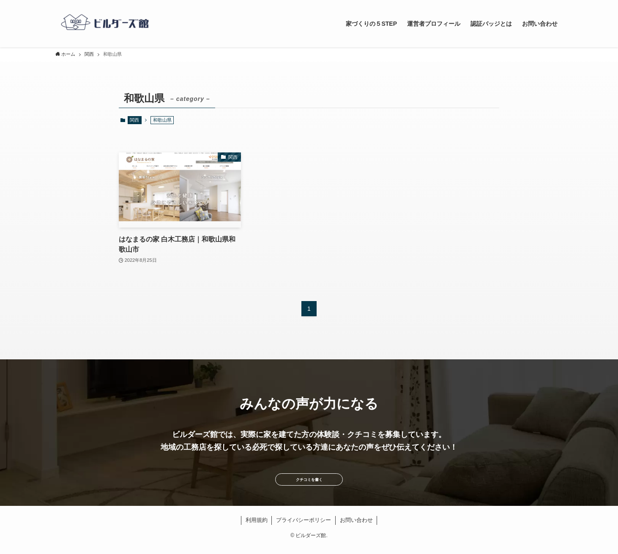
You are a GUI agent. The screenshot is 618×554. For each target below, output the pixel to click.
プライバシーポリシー (303, 527)
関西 (134, 119)
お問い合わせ (356, 527)
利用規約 (257, 527)
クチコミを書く (309, 483)
